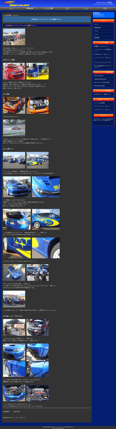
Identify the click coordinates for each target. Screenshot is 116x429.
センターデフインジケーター (102, 62)
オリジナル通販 (48, 9)
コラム (86, 9)
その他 (104, 9)
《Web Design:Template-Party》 (58, 428)
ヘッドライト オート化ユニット (103, 58)
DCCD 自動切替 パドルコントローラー (103, 66)
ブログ (67, 9)
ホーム (11, 9)
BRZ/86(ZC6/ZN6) (99, 86)
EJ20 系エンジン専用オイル (102, 94)
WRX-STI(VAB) (98, 75)
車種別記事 (30, 9)
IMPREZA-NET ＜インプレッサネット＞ (56, 426)
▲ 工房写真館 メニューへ (11, 15)
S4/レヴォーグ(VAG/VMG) (102, 82)
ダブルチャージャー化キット (102, 109)
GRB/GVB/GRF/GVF (100, 79)
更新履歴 (96, 37)
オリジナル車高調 (99, 103)
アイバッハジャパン (10, 338)
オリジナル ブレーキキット (102, 106)
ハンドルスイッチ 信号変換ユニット (103, 50)
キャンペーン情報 (104, 3)
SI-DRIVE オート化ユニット (102, 54)
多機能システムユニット (101, 46)
